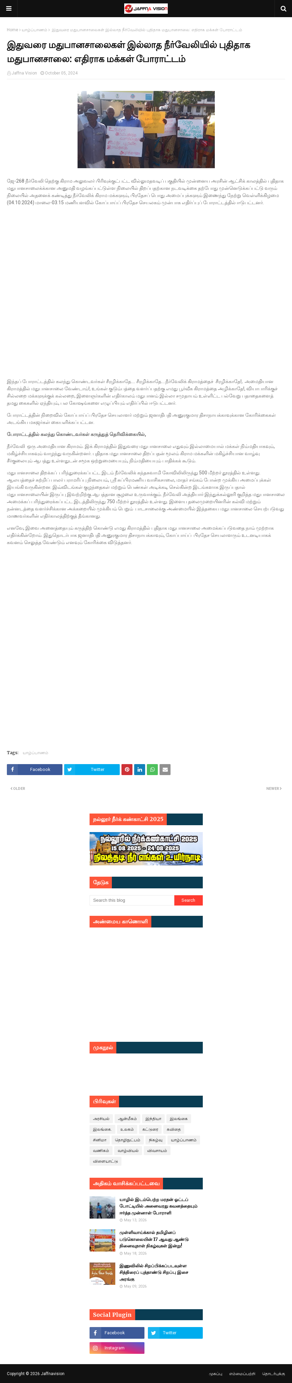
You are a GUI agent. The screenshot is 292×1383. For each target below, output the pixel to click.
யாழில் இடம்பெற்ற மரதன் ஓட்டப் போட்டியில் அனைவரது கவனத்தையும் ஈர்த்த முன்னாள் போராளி (158, 1206)
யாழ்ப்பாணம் (34, 29)
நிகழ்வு (155, 1140)
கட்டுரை (150, 1129)
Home (12, 29)
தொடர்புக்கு (273, 1373)
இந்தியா (153, 1118)
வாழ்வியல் (128, 1150)
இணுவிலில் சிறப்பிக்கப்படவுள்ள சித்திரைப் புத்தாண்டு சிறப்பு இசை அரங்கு (153, 1272)
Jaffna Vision (24, 73)
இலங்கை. (102, 1129)
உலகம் (127, 1129)
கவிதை (174, 1129)
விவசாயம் (157, 1150)
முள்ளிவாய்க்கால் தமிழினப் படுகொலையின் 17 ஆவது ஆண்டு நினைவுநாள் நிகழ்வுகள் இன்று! (154, 1239)
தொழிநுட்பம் (127, 1140)
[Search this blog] (132, 900)
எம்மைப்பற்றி (242, 1373)
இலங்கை (179, 1118)
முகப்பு (215, 1373)
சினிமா (99, 1140)
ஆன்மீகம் (127, 1118)
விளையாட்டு (105, 1161)
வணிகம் (101, 1150)
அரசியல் (101, 1118)
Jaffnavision (53, 1373)
